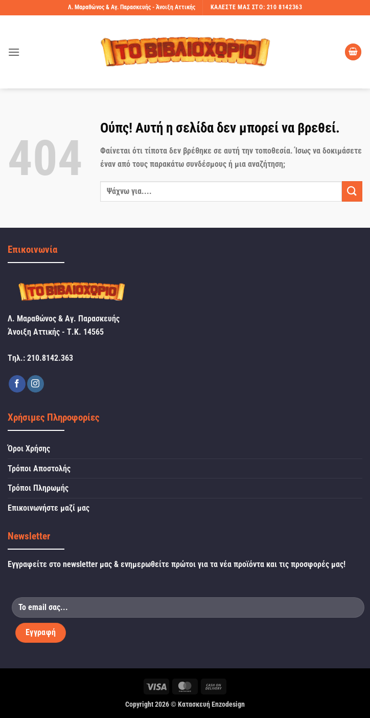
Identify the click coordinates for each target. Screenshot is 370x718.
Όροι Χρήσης (29, 448)
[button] (14, 51)
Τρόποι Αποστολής (39, 468)
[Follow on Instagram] (35, 384)
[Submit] (352, 191)
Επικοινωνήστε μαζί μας (48, 508)
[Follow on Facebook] (17, 384)
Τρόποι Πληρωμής (38, 488)
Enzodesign (228, 704)
